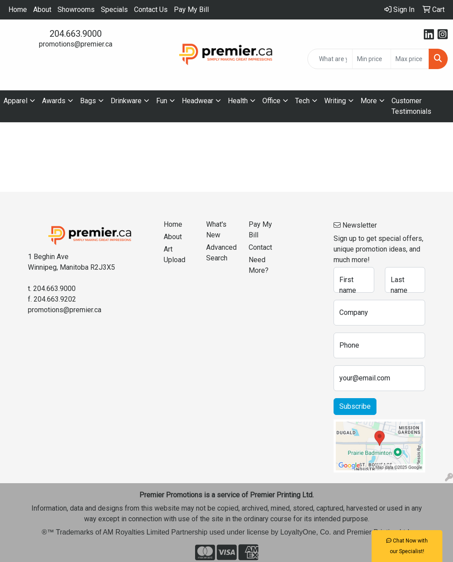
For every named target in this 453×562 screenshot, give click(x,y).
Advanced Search (221, 252)
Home (17, 9)
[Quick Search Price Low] (371, 59)
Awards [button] (53, 101)
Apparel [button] (15, 101)
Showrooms (76, 9)
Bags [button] (88, 101)
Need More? (259, 265)
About (42, 9)
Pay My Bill (191, 9)
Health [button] (238, 101)
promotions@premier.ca (75, 44)
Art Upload (174, 254)
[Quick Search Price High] (410, 59)
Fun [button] (161, 101)
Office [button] (271, 101)
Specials (114, 9)
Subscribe (355, 406)
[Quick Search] (330, 59)
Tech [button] (302, 101)
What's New (216, 229)
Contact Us (151, 9)
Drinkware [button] (126, 101)
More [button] (369, 101)
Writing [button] (335, 101)
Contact (260, 247)
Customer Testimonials (411, 106)
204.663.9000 (76, 33)
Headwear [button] (197, 101)
